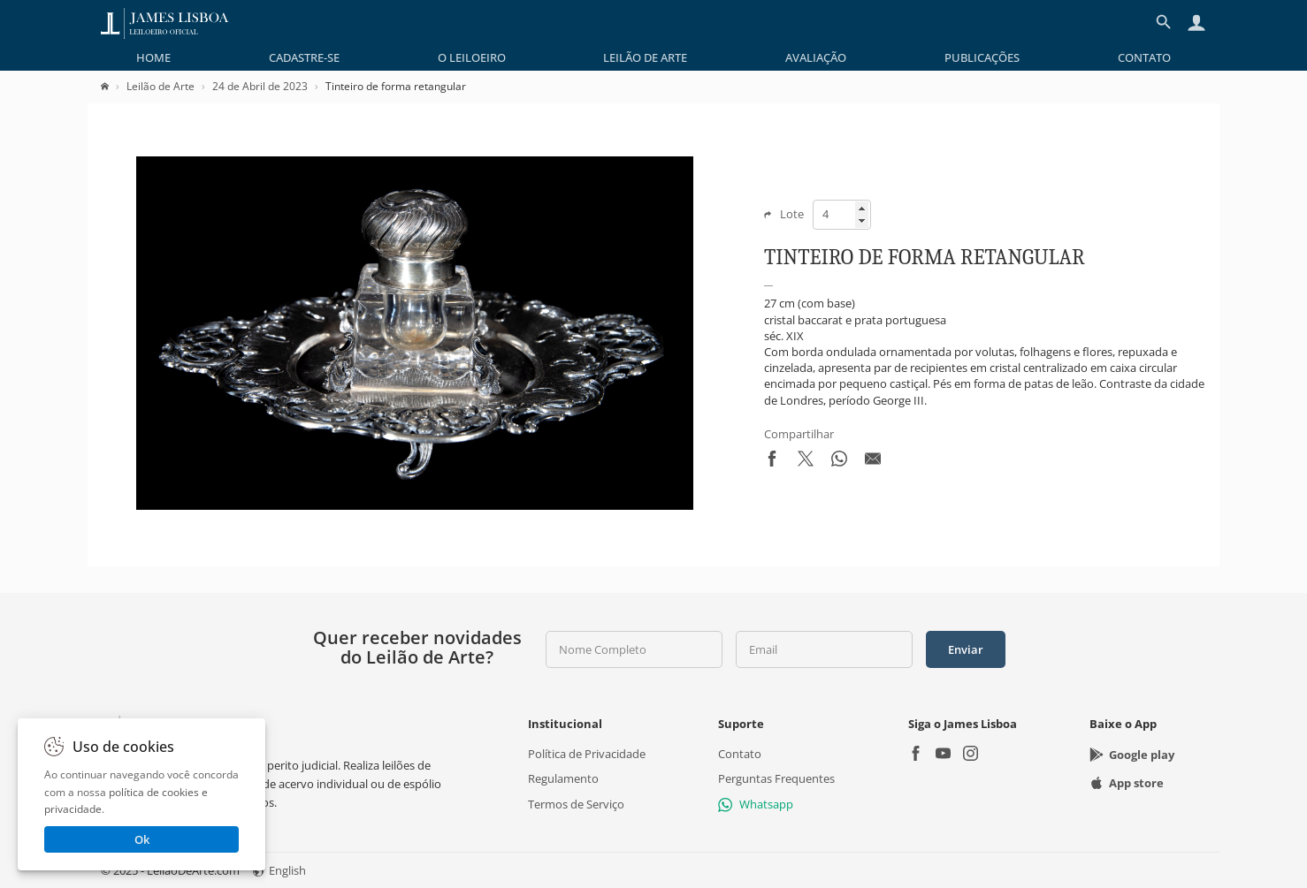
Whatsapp (755, 804)
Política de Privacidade (587, 754)
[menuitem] (153, 57)
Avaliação (815, 57)
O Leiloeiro (472, 57)
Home (153, 57)
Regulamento (563, 778)
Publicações (982, 57)
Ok (141, 839)
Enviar (965, 649)
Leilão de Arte (645, 57)
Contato (1144, 57)
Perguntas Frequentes (776, 778)
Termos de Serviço (576, 804)
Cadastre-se (304, 57)
